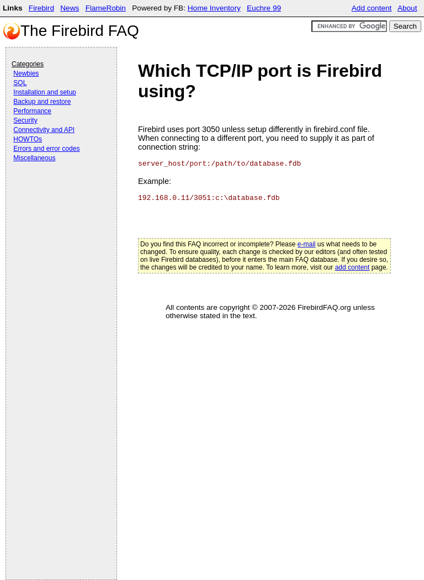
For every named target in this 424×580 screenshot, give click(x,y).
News (69, 8)
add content (352, 267)
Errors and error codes (46, 148)
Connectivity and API (44, 130)
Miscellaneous (34, 158)
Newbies (26, 73)
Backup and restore (42, 102)
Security (25, 120)
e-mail (307, 244)
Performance (32, 111)
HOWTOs (27, 139)
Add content (372, 8)
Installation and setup (44, 92)
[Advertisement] (56, 194)
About (407, 8)
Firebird (41, 8)
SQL (19, 83)
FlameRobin (106, 8)
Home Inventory (214, 8)
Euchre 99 (264, 8)
